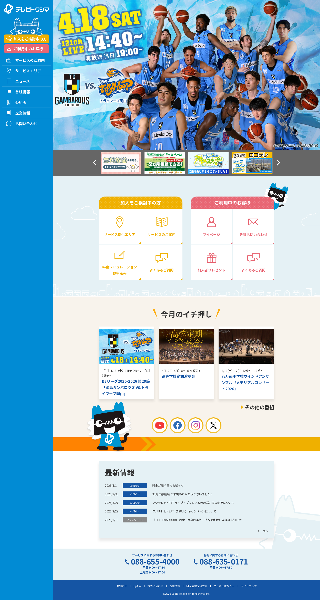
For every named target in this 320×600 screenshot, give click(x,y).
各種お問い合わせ (253, 234)
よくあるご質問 (161, 269)
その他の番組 (259, 407)
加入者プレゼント (211, 269)
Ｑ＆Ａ (137, 586)
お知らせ (122, 586)
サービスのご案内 (162, 234)
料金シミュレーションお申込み (119, 269)
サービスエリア (28, 70)
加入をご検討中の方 (30, 38)
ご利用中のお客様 (28, 48)
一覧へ (264, 531)
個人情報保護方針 (196, 586)
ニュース (22, 81)
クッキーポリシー (224, 586)
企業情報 (174, 586)
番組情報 (22, 91)
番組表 (20, 102)
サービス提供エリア (119, 234)
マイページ (211, 234)
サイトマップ (249, 586)
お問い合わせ (155, 586)
